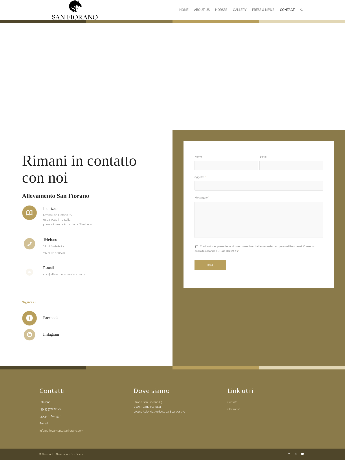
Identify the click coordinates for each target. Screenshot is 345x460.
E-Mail (264, 156)
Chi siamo (234, 409)
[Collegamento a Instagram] (295, 454)
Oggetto (200, 177)
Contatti (232, 402)
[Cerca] (301, 10)
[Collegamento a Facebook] (289, 454)
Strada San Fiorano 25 (148, 402)
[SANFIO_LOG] (74, 10)
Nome (199, 156)
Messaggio (202, 197)
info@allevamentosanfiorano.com (61, 430)
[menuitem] (183, 10)
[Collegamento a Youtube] (302, 454)
